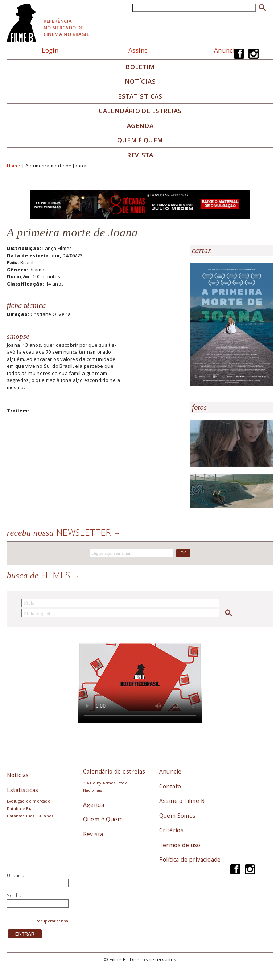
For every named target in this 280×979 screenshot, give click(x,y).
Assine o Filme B (182, 801)
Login (50, 50)
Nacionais (92, 790)
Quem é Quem (103, 819)
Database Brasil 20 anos (30, 815)
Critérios (171, 830)
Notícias (140, 81)
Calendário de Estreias (140, 110)
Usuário (16, 875)
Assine (138, 50)
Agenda (140, 125)
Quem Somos (177, 816)
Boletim (140, 67)
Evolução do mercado (28, 801)
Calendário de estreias (114, 771)
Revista (140, 155)
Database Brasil (22, 808)
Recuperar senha (52, 921)
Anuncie (226, 50)
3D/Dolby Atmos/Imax (105, 783)
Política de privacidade (190, 859)
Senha (14, 895)
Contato (170, 786)
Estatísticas (140, 96)
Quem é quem (140, 140)
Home (14, 165)
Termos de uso (180, 845)
